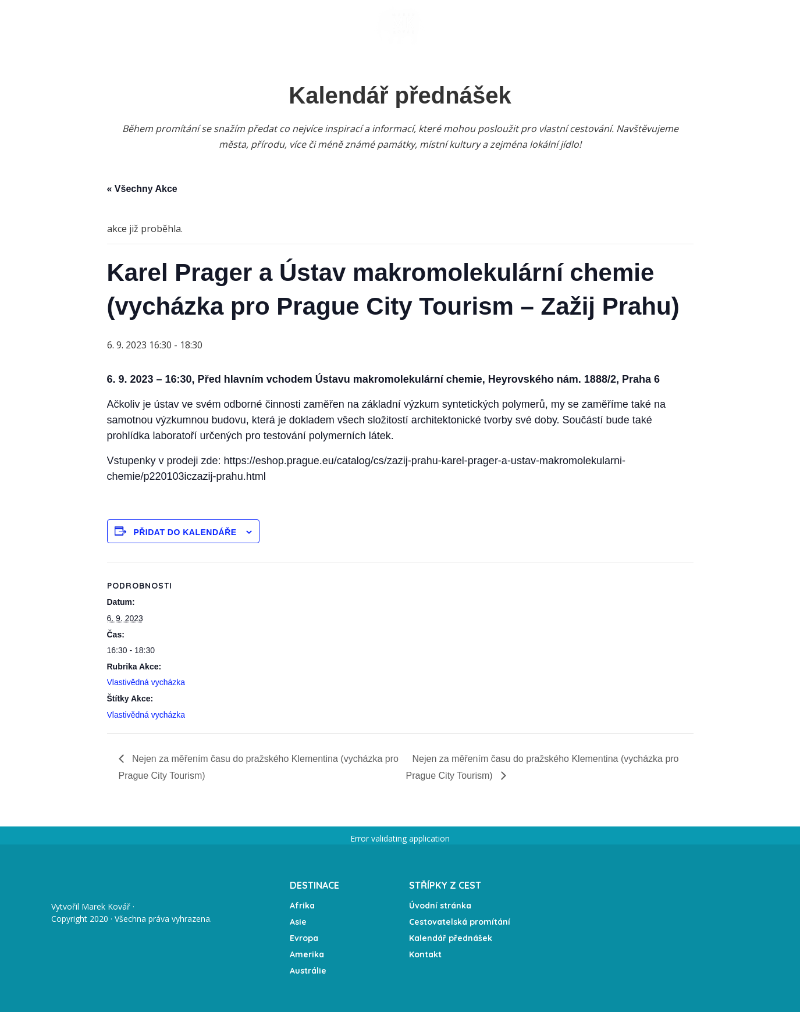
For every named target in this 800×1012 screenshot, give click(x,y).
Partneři (686, 26)
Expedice (325, 25)
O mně (582, 26)
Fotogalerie (482, 26)
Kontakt (631, 26)
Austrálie (308, 970)
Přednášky (182, 25)
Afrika (302, 905)
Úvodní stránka (107, 25)
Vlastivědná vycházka (146, 682)
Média (538, 26)
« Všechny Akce (142, 189)
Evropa (304, 938)
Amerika (307, 954)
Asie (298, 922)
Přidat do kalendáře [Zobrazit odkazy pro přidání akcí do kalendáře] (184, 532)
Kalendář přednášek (450, 938)
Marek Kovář (105, 906)
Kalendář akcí (260, 25)
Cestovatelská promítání (459, 922)
